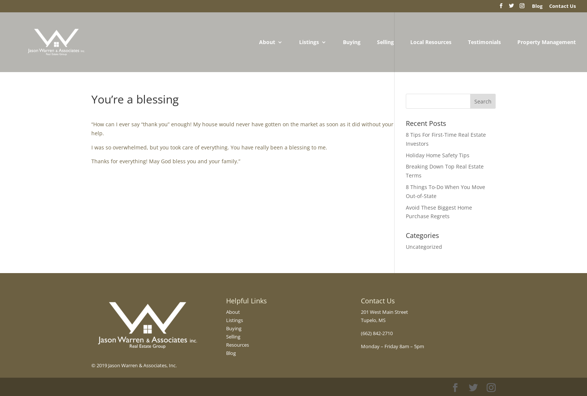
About (267, 43)
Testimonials (484, 43)
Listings (309, 43)
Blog (231, 353)
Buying (352, 43)
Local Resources (430, 43)
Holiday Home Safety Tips (437, 155)
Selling (385, 43)
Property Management (546, 43)
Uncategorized (424, 246)
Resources (237, 344)
